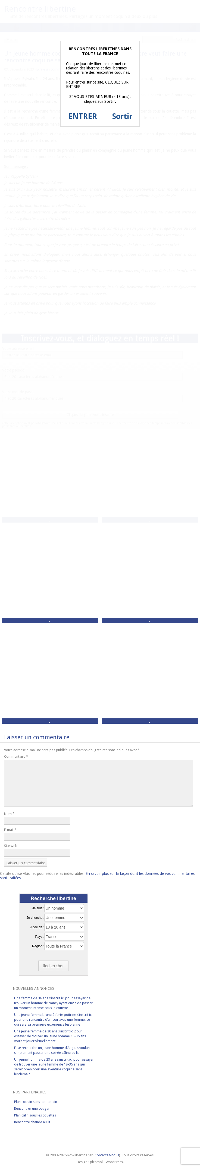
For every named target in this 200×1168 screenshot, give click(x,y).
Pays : (39, 937)
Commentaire (16, 756)
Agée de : (37, 927)
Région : (38, 946)
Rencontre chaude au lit (32, 1122)
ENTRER (82, 116)
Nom (9, 814)
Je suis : (38, 908)
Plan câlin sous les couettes (35, 1115)
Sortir (122, 116)
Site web (10, 846)
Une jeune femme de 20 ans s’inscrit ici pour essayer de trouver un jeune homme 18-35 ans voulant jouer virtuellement (50, 1036)
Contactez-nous (107, 1155)
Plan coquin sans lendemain (35, 1102)
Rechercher (53, 965)
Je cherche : (35, 918)
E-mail (10, 830)
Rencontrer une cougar (32, 1108)
